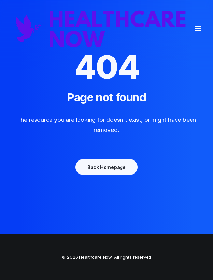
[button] (198, 28)
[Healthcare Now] (101, 28)
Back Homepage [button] (106, 167)
